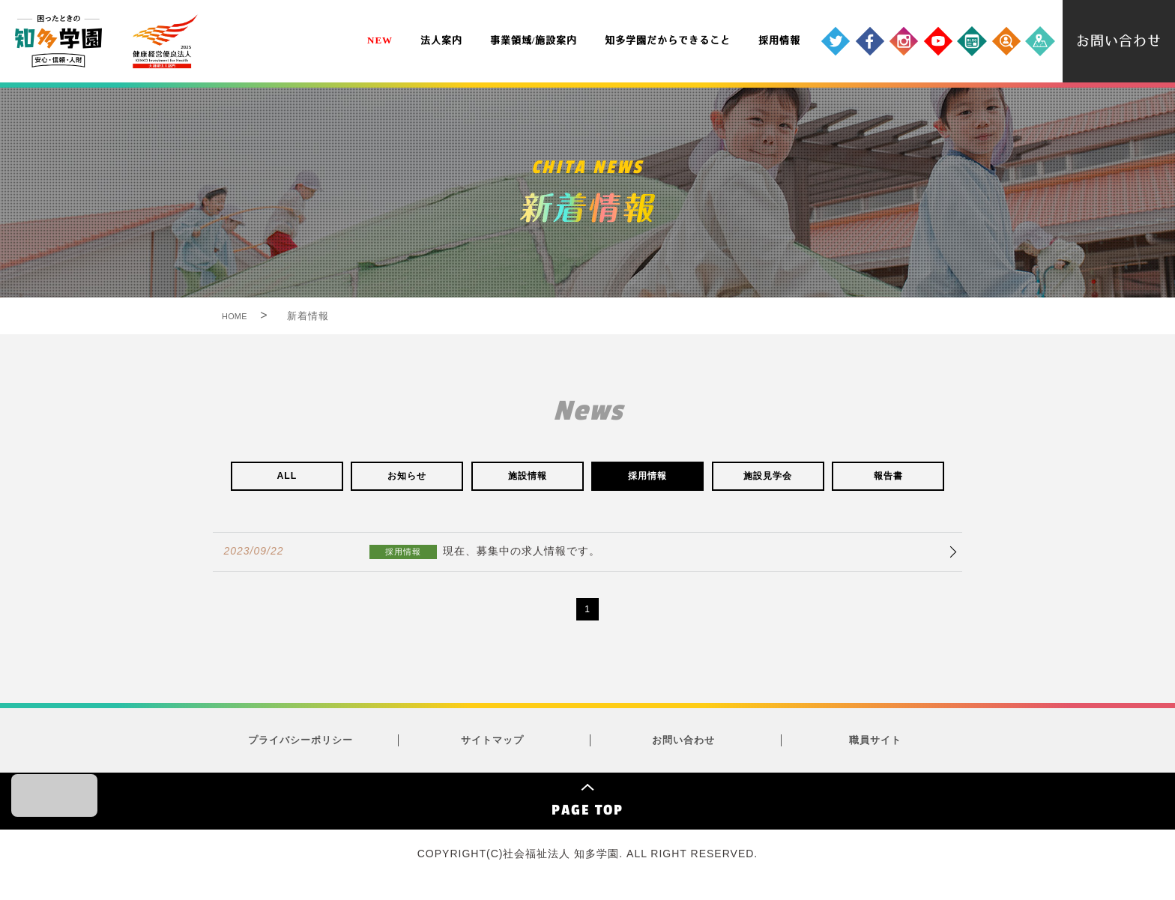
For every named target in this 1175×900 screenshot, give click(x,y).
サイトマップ (492, 750)
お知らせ (407, 479)
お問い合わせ (683, 750)
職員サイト (875, 750)
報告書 (888, 479)
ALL (287, 479)
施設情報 (528, 479)
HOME (244, 315)
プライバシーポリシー (300, 750)
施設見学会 (768, 479)
